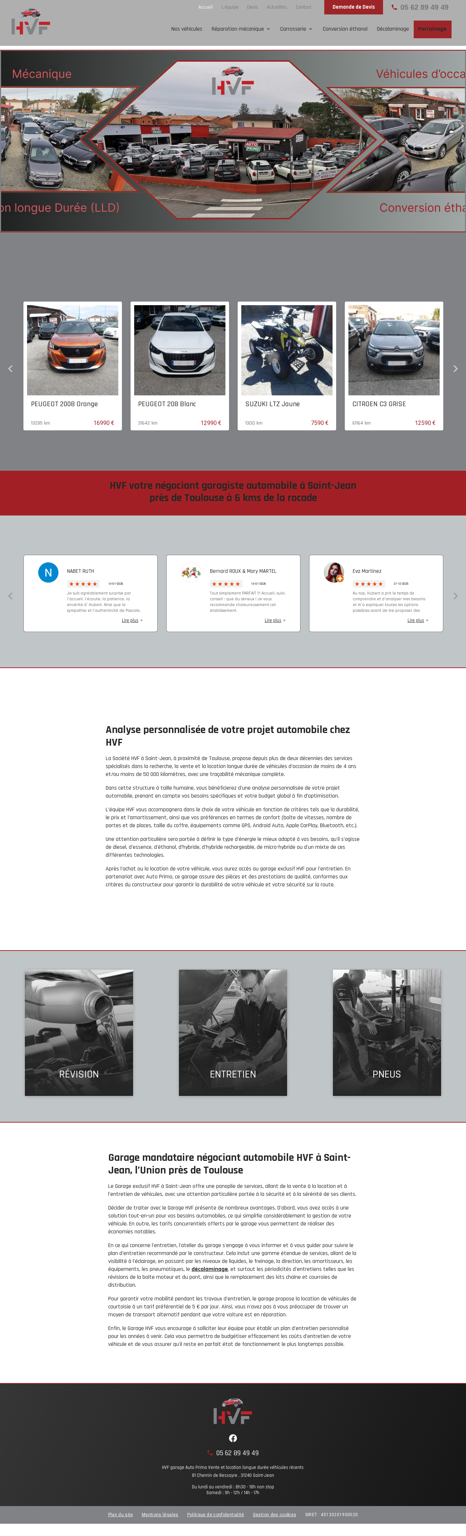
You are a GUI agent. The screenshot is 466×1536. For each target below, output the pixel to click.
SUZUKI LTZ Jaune (272, 401)
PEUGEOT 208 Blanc (167, 401)
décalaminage (210, 1267)
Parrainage (432, 29)
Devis (252, 7)
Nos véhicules (186, 29)
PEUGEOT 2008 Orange (64, 401)
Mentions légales (160, 1512)
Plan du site (120, 1512)
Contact (303, 7)
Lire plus (130, 618)
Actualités (277, 7)
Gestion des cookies (274, 1512)
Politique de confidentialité (215, 1512)
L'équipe (229, 7)
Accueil (205, 7)
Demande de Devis (354, 7)
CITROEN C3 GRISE (379, 401)
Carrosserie (293, 29)
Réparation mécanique (238, 29)
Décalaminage (393, 29)
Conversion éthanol (345, 29)
